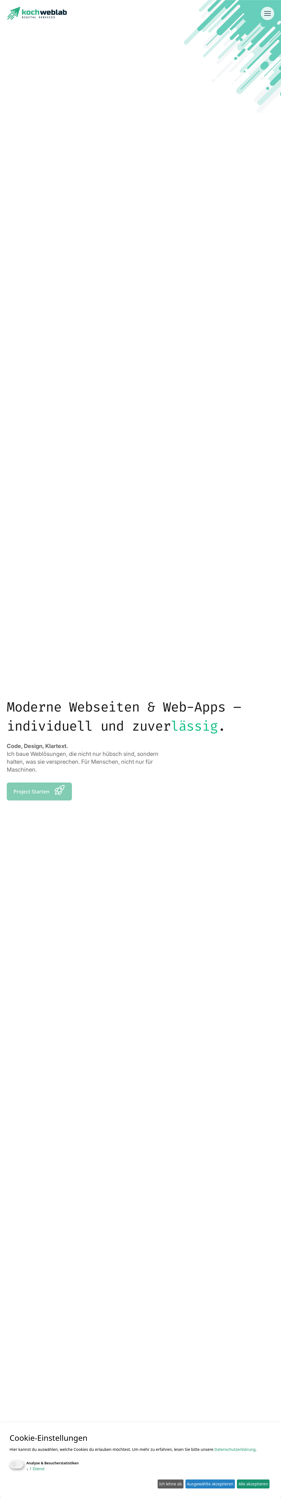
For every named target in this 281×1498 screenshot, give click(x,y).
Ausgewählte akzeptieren (210, 1484)
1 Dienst (35, 1468)
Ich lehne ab (170, 1484)
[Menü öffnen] (267, 13)
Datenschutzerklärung (234, 1449)
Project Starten (39, 790)
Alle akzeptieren (253, 1484)
